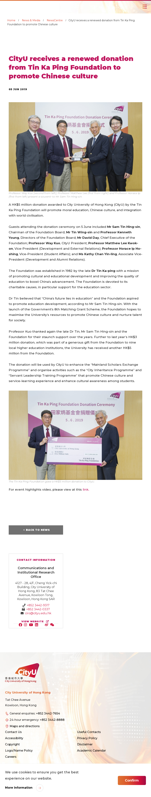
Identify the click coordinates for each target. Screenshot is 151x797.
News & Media (31, 20)
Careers (10, 756)
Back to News (38, 529)
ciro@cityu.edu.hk (38, 613)
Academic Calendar (91, 750)
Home (11, 20)
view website (35, 621)
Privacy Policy (87, 738)
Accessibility (14, 738)
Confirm (132, 780)
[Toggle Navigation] (144, 6)
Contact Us (13, 732)
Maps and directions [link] (25, 726)
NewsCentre (55, 20)
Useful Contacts (89, 732)
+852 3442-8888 (52, 720)
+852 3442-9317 (38, 605)
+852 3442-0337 (38, 609)
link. (86, 489)
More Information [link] (19, 787)
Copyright (12, 744)
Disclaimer (85, 744)
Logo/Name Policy (19, 750)
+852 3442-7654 (48, 713)
